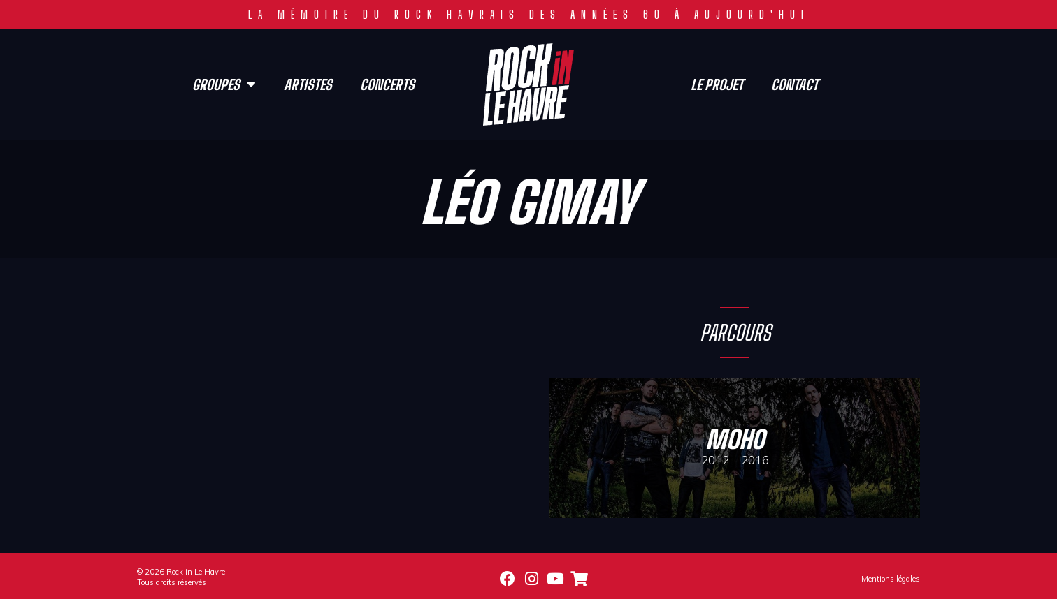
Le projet (717, 84)
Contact (794, 84)
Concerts (387, 84)
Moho (734, 439)
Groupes (224, 84)
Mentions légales (890, 579)
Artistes (308, 84)
